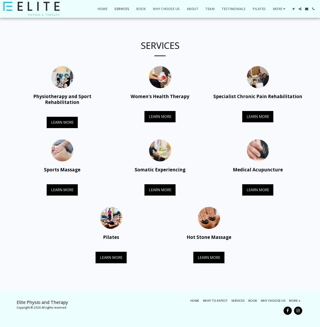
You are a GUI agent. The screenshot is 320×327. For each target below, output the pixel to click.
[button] (293, 8)
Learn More (62, 122)
